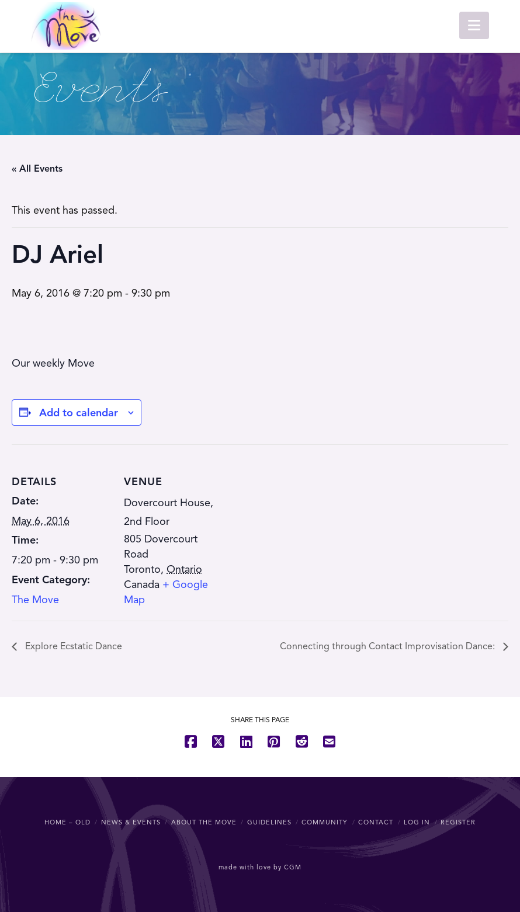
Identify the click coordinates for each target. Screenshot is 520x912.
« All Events (37, 169)
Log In (417, 822)
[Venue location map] (297, 525)
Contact (375, 822)
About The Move (204, 822)
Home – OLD (67, 822)
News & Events (131, 822)
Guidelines (269, 822)
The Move (35, 599)
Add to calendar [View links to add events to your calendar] (78, 412)
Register (458, 822)
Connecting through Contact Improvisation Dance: (388, 646)
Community (324, 822)
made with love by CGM (260, 867)
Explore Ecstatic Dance (72, 646)
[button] (474, 25)
